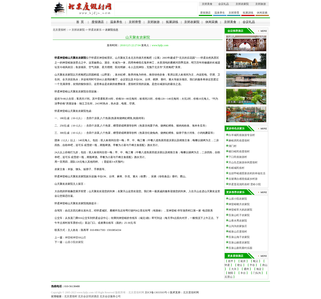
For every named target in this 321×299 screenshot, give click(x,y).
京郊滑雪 (234, 12)
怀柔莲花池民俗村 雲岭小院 (245, 184)
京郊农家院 (242, 3)
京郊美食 (207, 3)
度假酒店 (205, 12)
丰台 (243, 272)
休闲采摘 (262, 12)
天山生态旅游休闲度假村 (243, 162)
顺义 (255, 261)
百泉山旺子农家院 (239, 215)
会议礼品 (223, 3)
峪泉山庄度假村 (238, 231)
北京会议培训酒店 (88, 296)
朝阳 (230, 272)
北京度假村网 (191, 292)
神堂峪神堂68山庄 (75, 237)
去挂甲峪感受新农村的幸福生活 (247, 173)
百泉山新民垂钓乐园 (240, 248)
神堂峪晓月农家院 (239, 204)
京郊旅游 (260, 3)
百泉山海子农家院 (239, 237)
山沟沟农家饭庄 (238, 226)
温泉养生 (219, 12)
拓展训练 (248, 12)
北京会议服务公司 (110, 296)
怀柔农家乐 (95, 29)
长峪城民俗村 (236, 167)
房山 (264, 265)
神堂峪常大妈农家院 (240, 209)
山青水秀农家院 (238, 220)
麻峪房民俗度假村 (239, 140)
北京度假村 (59, 29)
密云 (239, 265)
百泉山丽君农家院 (239, 242)
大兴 (233, 269)
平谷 (252, 265)
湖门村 (232, 146)
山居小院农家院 (74, 242)
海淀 (258, 269)
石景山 (229, 276)
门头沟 (257, 272)
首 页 (80, 22)
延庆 (243, 261)
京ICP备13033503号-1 (157, 292)
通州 (246, 269)
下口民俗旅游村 (238, 156)
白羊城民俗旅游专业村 (242, 135)
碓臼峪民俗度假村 (239, 151)
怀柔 (227, 265)
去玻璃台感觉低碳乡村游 (243, 178)
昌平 (230, 261)
